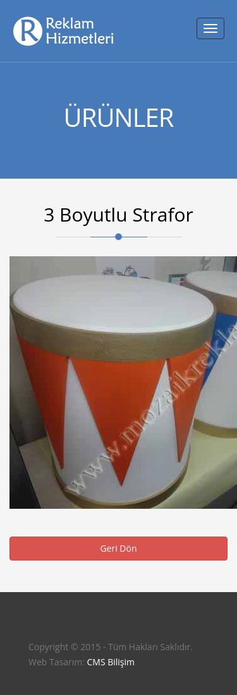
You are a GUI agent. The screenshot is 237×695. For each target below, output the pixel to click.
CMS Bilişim (111, 662)
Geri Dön (118, 548)
